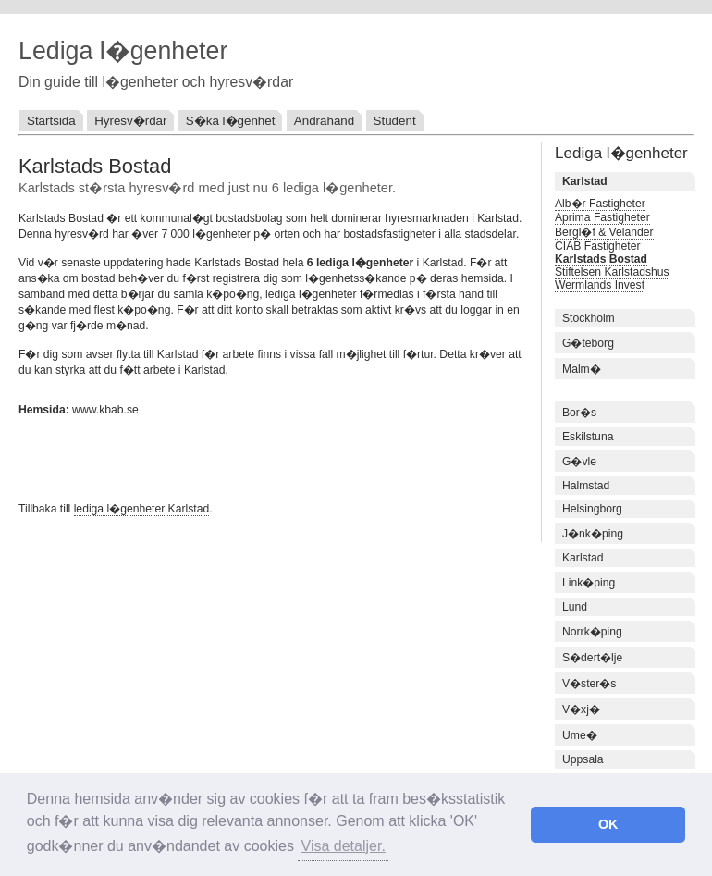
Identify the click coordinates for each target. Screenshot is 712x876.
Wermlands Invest (599, 284)
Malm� (581, 369)
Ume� (579, 735)
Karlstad (583, 557)
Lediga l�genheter (122, 51)
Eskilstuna (587, 436)
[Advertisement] (234, 457)
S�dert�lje (592, 657)
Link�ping (588, 582)
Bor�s (579, 412)
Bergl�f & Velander (604, 232)
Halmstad (585, 485)
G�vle (579, 461)
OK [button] (608, 824)
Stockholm (588, 318)
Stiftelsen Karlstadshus (612, 271)
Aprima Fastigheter (602, 217)
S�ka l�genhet (231, 121)
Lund (574, 606)
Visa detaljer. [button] (343, 846)
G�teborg (588, 343)
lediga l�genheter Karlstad (142, 508)
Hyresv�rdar (130, 121)
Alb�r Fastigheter (600, 203)
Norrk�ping (592, 631)
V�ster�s (589, 683)
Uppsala (583, 759)
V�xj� (581, 709)
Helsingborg (592, 508)
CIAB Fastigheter (598, 246)
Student (395, 121)
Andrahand (324, 121)
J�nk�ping (592, 533)
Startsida (51, 121)
